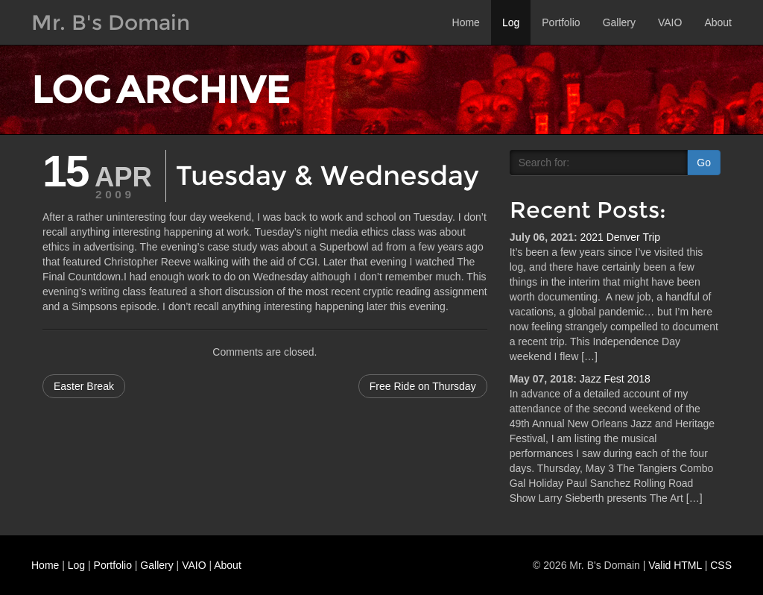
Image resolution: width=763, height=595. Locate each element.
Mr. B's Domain (110, 22)
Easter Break (84, 386)
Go (704, 163)
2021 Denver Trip (620, 237)
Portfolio (561, 22)
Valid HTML (675, 565)
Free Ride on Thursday (423, 386)
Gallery (619, 22)
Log (510, 22)
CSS (721, 565)
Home (466, 22)
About (718, 22)
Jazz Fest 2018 (615, 379)
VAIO (670, 22)
